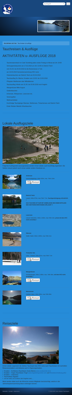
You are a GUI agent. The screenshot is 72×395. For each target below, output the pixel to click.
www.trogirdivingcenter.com (37, 373)
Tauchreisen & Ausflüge (24, 43)
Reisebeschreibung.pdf (57, 373)
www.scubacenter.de (43, 371)
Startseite (5, 391)
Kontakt (11, 391)
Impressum (17, 391)
